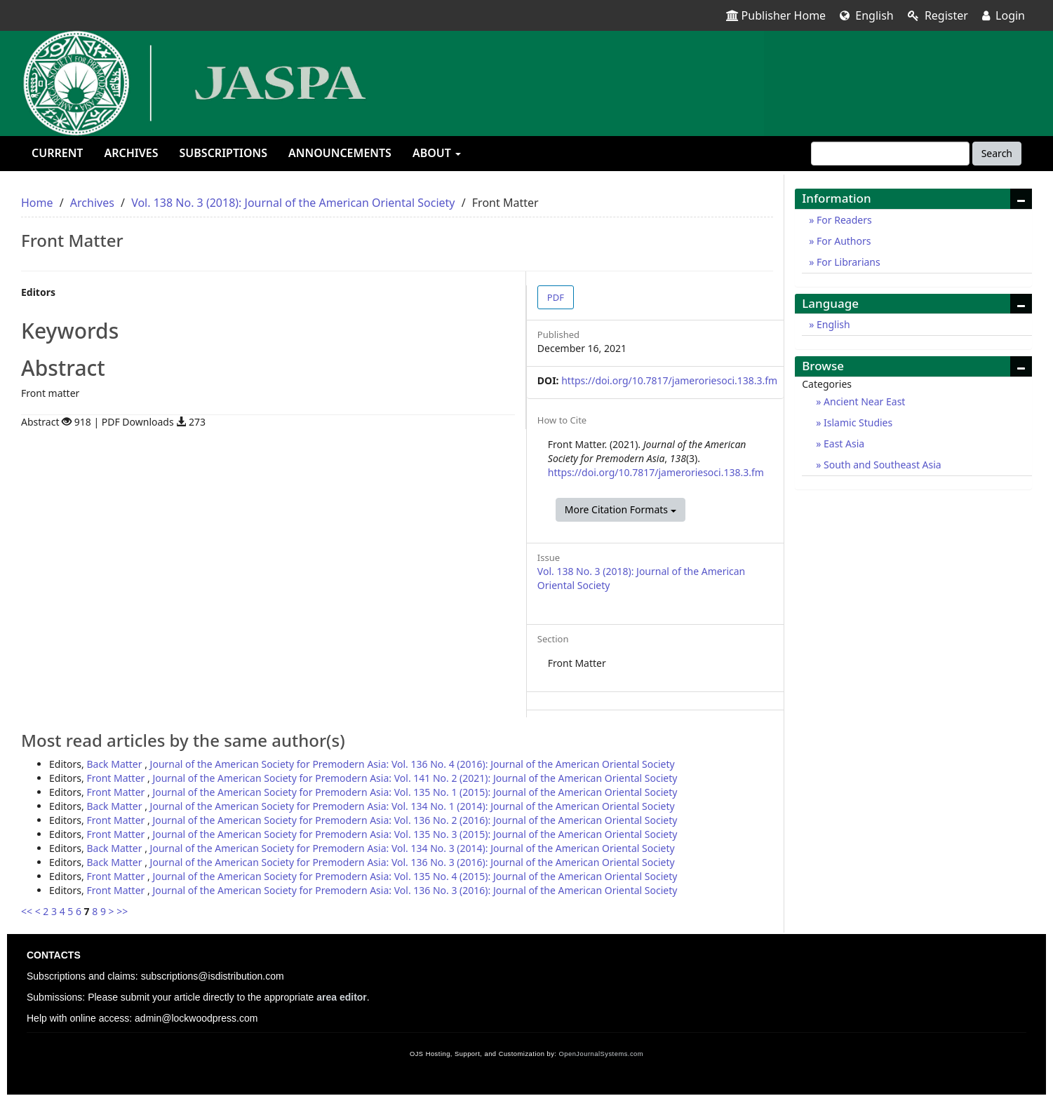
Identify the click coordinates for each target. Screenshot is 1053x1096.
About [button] (437, 153)
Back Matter (115, 764)
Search (996, 153)
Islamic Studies (856, 422)
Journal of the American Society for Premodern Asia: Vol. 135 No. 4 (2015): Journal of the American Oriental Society (414, 876)
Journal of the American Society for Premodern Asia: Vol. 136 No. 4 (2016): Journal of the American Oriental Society (412, 764)
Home (37, 202)
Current (57, 153)
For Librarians (847, 262)
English (867, 15)
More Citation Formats (620, 509)
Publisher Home (776, 15)
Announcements (339, 153)
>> (122, 911)
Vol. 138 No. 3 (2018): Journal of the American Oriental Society (293, 202)
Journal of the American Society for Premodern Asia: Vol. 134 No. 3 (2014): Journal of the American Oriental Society (412, 848)
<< (26, 911)
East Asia (842, 443)
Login (1003, 15)
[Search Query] (890, 153)
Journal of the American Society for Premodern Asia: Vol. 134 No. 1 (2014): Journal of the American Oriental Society (412, 806)
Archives (131, 153)
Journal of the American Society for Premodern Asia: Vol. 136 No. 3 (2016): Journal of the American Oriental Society (412, 862)
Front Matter (116, 778)
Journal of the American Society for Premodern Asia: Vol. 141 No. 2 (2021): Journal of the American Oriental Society (414, 778)
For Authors (842, 241)
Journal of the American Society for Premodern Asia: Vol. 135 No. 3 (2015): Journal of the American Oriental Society (414, 834)
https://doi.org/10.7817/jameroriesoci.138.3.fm (669, 380)
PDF (555, 297)
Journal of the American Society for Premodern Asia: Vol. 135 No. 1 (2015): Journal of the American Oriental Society (414, 792)
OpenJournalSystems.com (601, 1053)
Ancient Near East (863, 401)
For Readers (842, 219)
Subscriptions (223, 153)
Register (938, 15)
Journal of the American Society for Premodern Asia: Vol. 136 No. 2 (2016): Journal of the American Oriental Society (414, 820)
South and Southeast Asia (881, 464)
